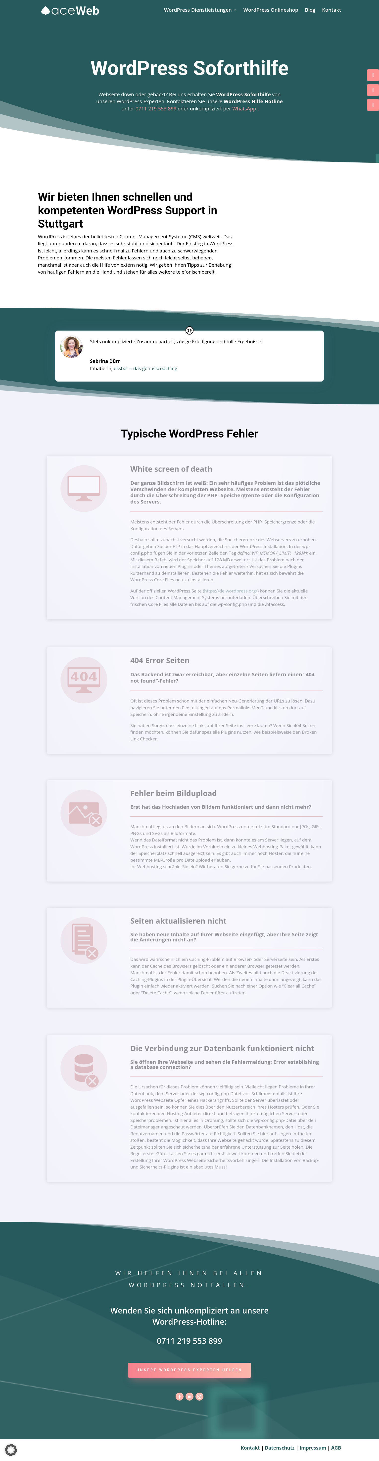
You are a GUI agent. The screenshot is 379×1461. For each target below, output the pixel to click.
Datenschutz (279, 1448)
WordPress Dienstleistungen (198, 10)
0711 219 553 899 (156, 108)
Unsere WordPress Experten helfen (189, 1370)
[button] (11, 1450)
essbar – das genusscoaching (145, 368)
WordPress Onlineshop (270, 10)
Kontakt (331, 10)
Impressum (314, 1448)
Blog (310, 10)
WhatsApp (244, 108)
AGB (336, 1448)
